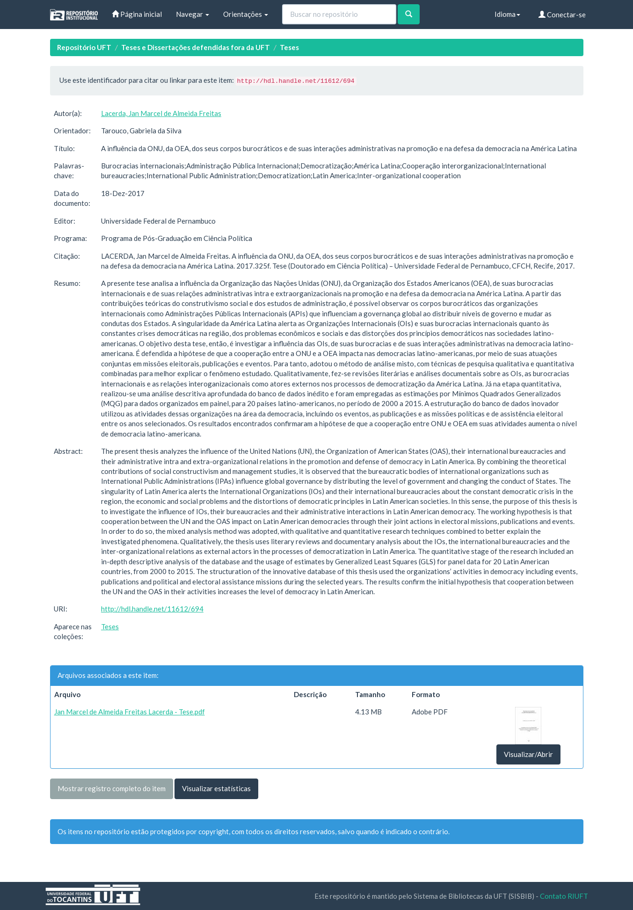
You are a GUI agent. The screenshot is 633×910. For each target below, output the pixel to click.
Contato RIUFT (564, 896)
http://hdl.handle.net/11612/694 (152, 608)
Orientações (245, 14)
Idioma (507, 14)
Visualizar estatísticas (216, 788)
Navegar (192, 14)
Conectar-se (562, 14)
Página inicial (137, 14)
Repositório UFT (84, 47)
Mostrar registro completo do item (112, 788)
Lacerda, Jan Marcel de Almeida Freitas (161, 113)
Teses (289, 47)
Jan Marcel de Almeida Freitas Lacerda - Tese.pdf (129, 711)
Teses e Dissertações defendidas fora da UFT (195, 47)
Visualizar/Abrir (528, 754)
